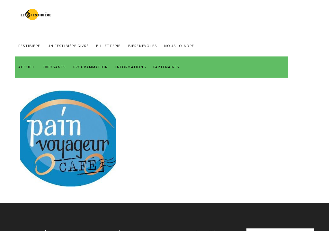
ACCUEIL (26, 66)
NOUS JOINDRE (179, 45)
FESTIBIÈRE (29, 45)
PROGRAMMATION (90, 66)
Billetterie (108, 45)
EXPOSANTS (54, 66)
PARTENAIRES (166, 66)
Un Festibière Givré (68, 45)
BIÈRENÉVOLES (142, 45)
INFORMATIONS (130, 66)
